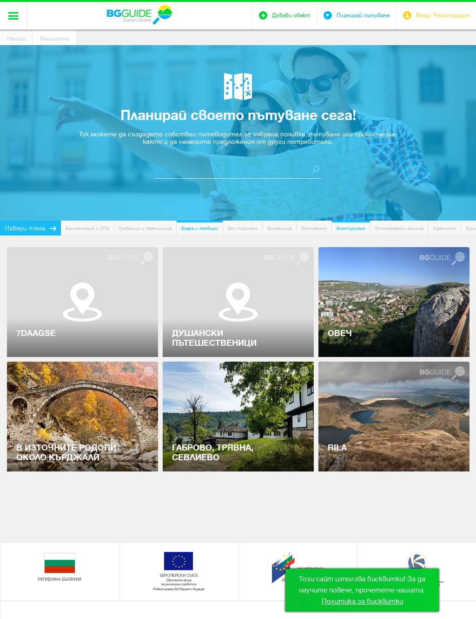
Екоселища (279, 228)
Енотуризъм (351, 228)
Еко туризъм (243, 228)
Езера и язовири (199, 228)
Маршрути (54, 38)
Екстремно (314, 228)
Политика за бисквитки (362, 601)
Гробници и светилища (145, 228)
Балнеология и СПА (87, 228)
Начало (16, 38)
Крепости (444, 228)
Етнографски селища (399, 228)
